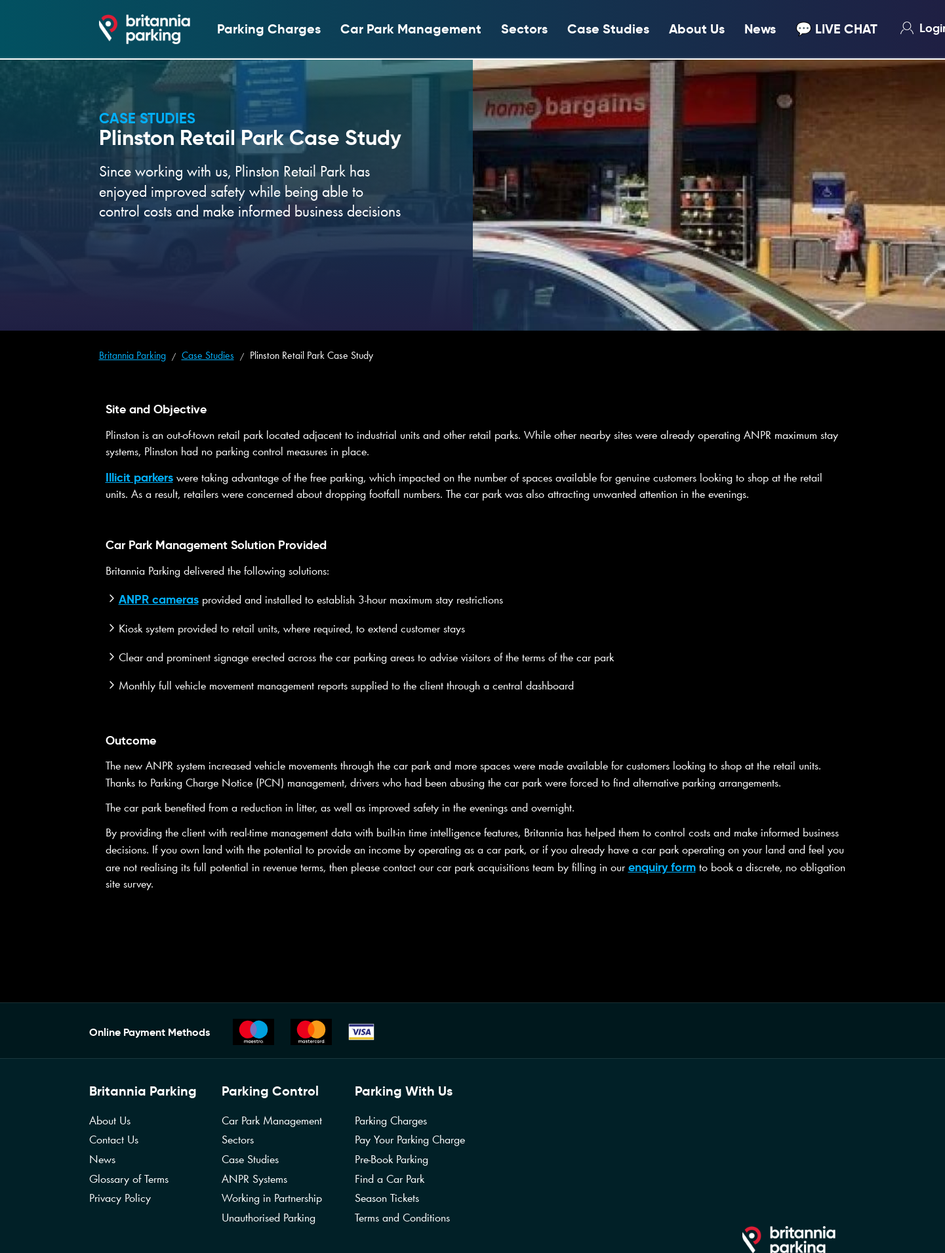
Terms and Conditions (402, 1217)
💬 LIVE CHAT (836, 29)
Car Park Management (410, 29)
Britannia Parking (132, 355)
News (760, 29)
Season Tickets (387, 1198)
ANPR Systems (254, 1179)
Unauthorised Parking (268, 1217)
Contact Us (113, 1139)
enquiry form (662, 866)
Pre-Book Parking (391, 1159)
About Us (697, 29)
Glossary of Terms (129, 1179)
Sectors (524, 29)
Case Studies (608, 29)
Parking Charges (269, 29)
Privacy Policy (120, 1198)
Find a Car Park (389, 1179)
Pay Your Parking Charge (410, 1139)
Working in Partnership (272, 1198)
